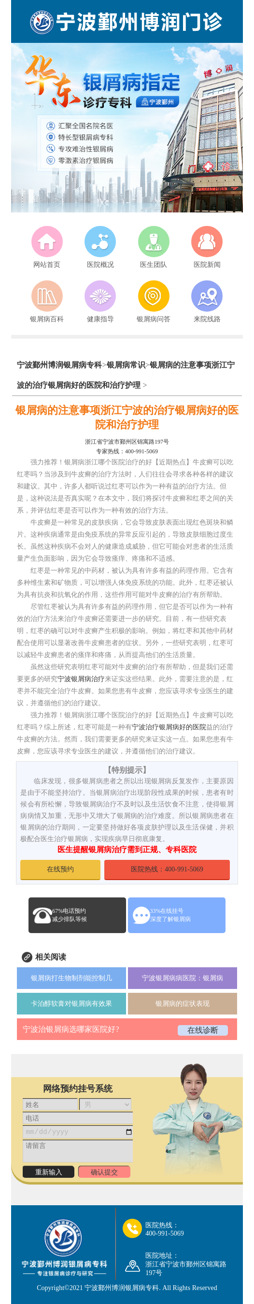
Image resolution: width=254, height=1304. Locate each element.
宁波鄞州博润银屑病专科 (59, 365)
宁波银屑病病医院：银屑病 (182, 978)
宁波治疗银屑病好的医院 (169, 727)
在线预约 (60, 869)
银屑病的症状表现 (182, 1003)
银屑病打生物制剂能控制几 (71, 978)
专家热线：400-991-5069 (127, 451)
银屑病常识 (126, 365)
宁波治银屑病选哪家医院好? (71, 1029)
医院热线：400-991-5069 (167, 869)
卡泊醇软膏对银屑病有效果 (71, 1003)
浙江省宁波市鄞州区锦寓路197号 (127, 441)
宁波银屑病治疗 (81, 679)
